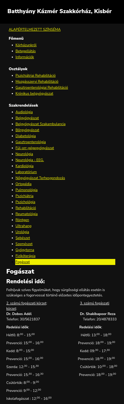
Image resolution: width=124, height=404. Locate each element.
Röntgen (22, 219)
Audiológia (24, 112)
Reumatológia (27, 213)
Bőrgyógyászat (27, 130)
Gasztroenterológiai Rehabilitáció (42, 87)
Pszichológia (25, 201)
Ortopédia (23, 184)
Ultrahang (23, 225)
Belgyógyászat (27, 118)
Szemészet (24, 243)
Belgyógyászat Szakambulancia (41, 124)
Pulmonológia (27, 189)
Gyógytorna (25, 249)
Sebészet (23, 237)
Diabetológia (26, 136)
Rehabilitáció (26, 207)
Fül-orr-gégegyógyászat (35, 148)
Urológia (22, 231)
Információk (25, 57)
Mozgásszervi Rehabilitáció (37, 81)
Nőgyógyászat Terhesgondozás (40, 178)
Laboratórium (26, 172)
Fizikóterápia (26, 255)
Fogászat (23, 261)
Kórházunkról (26, 45)
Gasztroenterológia (31, 142)
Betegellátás (26, 51)
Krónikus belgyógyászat (34, 93)
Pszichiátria (24, 195)
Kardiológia (25, 166)
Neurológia (24, 154)
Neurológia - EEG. (30, 160)
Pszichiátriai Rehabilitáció (36, 75)
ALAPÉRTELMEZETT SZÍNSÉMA (35, 29)
